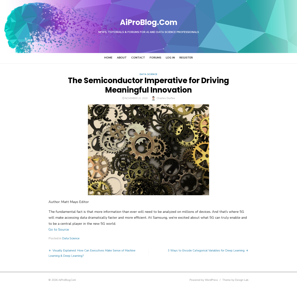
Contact (138, 57)
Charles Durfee (166, 98)
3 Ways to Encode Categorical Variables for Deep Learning (216, 250)
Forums (155, 57)
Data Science (148, 74)
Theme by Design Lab (245, 280)
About (122, 57)
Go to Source (49, 229)
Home (108, 57)
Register (186, 57)
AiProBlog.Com (149, 22)
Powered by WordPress (213, 280)
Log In (170, 57)
